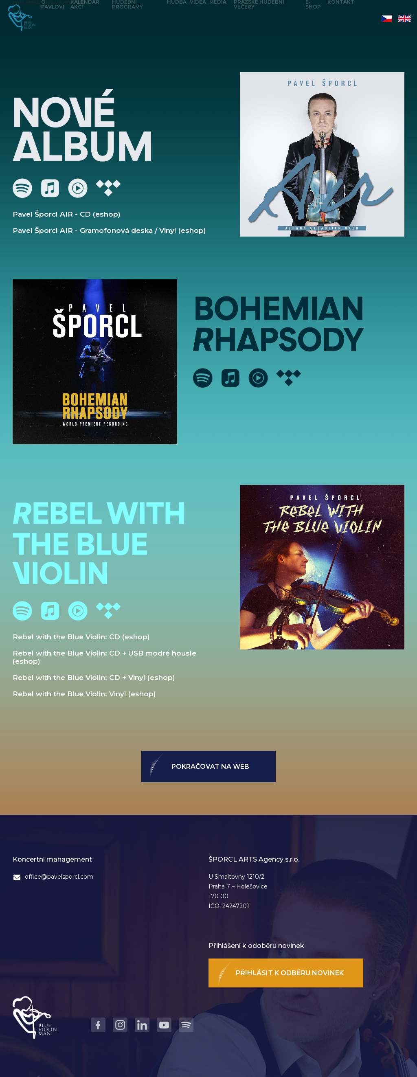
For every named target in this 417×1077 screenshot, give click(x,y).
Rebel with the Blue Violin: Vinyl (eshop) (84, 694)
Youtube (78, 188)
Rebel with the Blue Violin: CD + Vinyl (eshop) (94, 677)
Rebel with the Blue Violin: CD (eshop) (81, 637)
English (404, 18)
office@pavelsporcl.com (59, 876)
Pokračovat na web (210, 766)
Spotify (22, 188)
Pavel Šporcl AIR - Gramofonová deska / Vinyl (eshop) (109, 230)
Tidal (108, 188)
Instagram (120, 1025)
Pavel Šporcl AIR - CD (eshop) (67, 214)
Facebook (98, 1025)
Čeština (387, 18)
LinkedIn (142, 1025)
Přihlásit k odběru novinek (290, 973)
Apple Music (50, 188)
